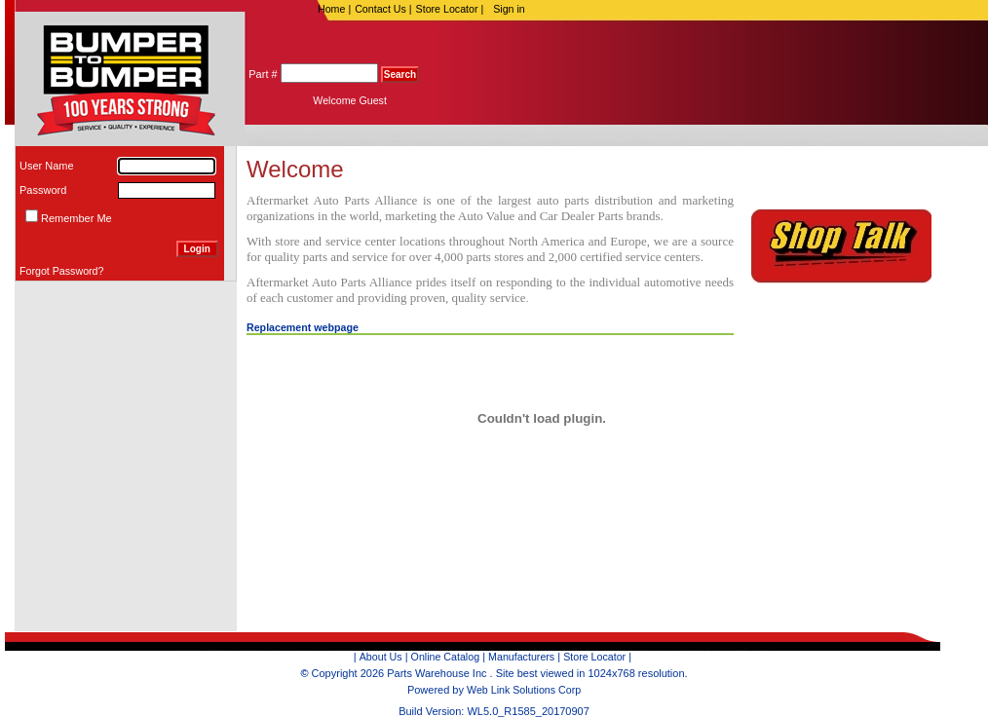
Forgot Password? (61, 271)
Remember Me (76, 218)
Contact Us (380, 9)
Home (331, 9)
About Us (381, 656)
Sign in (509, 9)
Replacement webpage (303, 327)
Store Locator (446, 9)
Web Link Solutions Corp (524, 690)
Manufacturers (521, 656)
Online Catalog (445, 656)
